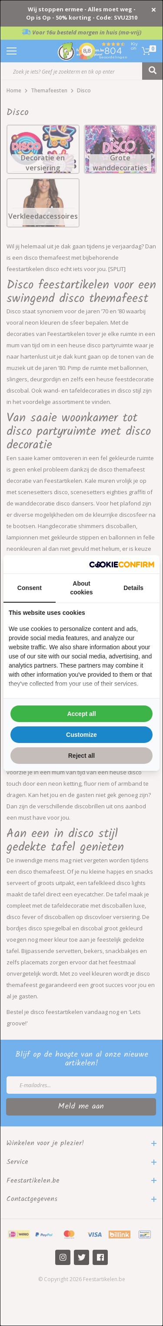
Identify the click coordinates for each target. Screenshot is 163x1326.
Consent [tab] (29, 587)
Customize (81, 734)
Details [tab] (133, 587)
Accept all (81, 713)
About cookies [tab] (81, 588)
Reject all (81, 755)
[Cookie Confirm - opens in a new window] (121, 564)
